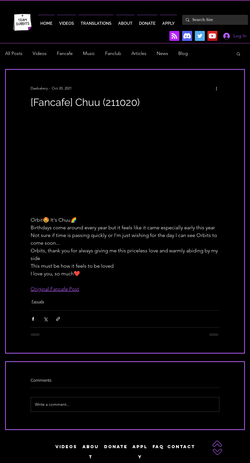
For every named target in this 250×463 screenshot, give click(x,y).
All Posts (13, 53)
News (162, 53)
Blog (183, 53)
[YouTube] (212, 36)
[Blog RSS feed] (174, 36)
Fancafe (65, 53)
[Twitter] (200, 36)
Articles (138, 53)
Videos (40, 53)
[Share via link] (58, 319)
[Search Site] (214, 20)
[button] (238, 54)
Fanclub (113, 53)
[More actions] (216, 88)
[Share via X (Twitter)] (45, 319)
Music (89, 53)
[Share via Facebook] (33, 319)
